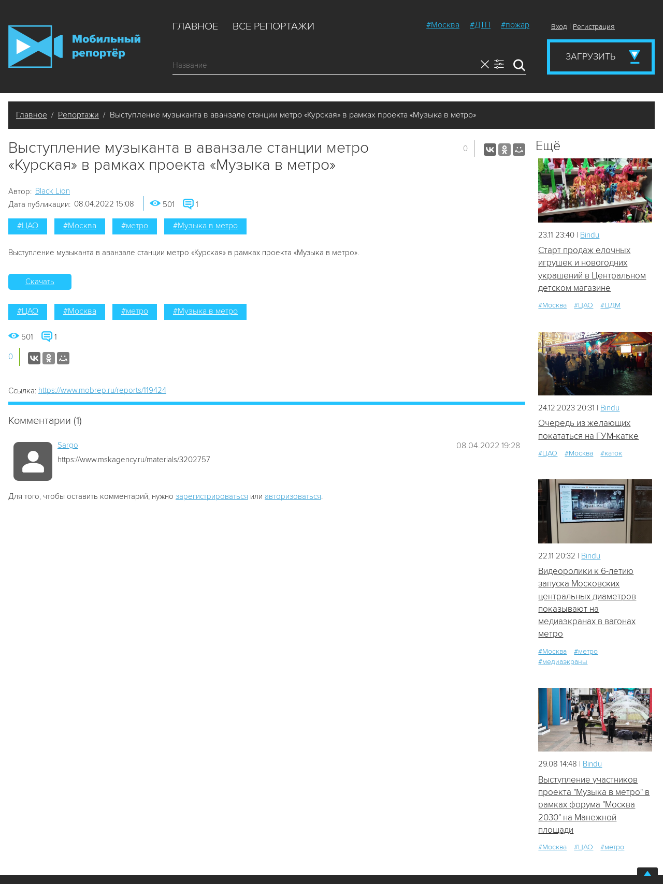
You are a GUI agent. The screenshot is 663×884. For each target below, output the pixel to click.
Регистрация (594, 26)
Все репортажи (273, 26)
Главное (195, 26)
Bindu (589, 235)
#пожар (515, 25)
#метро (134, 225)
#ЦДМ (610, 305)
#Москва (442, 25)
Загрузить (590, 56)
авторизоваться (293, 496)
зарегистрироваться (212, 496)
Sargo (67, 445)
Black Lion (52, 191)
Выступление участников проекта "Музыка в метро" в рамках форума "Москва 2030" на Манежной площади (594, 804)
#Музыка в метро (205, 225)
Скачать (39, 281)
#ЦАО (27, 225)
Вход (559, 26)
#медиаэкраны (562, 661)
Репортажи (78, 115)
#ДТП (480, 25)
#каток (611, 453)
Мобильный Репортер (74, 46)
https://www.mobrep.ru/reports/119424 (102, 390)
